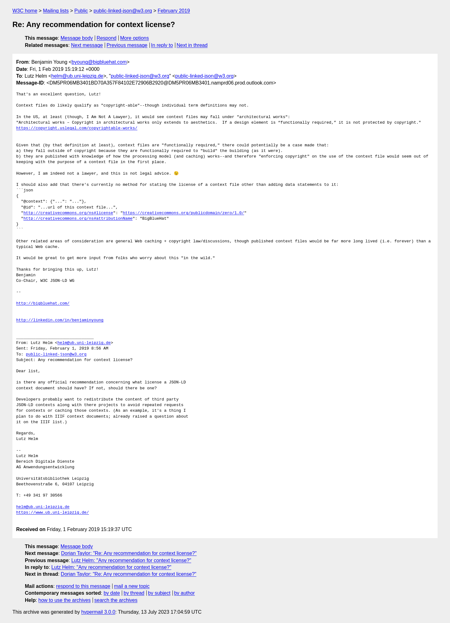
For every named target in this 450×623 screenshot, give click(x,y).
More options (134, 38)
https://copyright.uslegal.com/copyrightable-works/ (76, 128)
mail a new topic (132, 586)
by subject (159, 593)
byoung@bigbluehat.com (98, 62)
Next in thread (192, 45)
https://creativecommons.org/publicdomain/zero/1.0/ (183, 213)
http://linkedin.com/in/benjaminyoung (59, 320)
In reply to (162, 45)
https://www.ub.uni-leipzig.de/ (52, 512)
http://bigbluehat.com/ (43, 303)
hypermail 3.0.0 (98, 612)
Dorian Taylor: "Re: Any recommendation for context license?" (129, 553)
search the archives (116, 600)
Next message (87, 45)
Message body (77, 38)
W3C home (24, 10)
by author (184, 593)
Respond (107, 38)
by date (111, 593)
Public (81, 10)
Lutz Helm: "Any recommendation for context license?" (131, 560)
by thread (134, 593)
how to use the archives (65, 600)
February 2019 (174, 10)
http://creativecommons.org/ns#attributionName (77, 219)
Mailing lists (56, 10)
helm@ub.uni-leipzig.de (77, 76)
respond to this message (83, 586)
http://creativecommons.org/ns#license (68, 213)
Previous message (127, 45)
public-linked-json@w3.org (123, 10)
